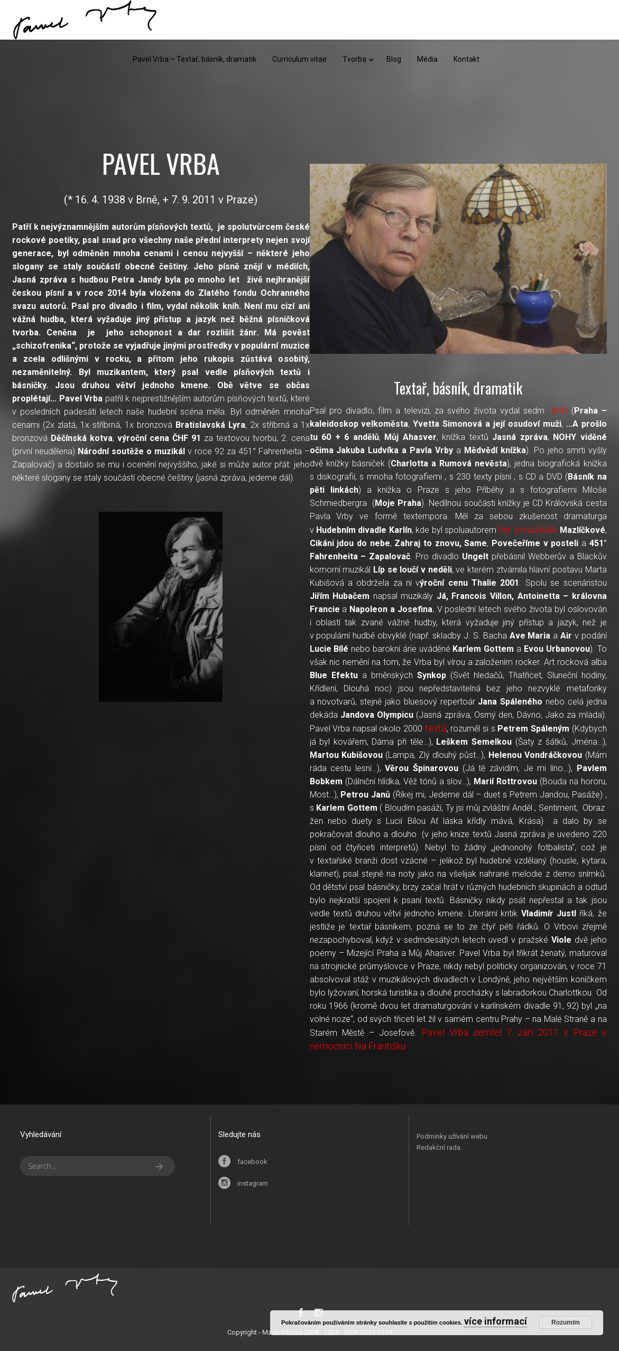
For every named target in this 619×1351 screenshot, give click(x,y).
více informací (495, 1321)
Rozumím (565, 1322)
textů (436, 728)
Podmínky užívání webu (452, 1136)
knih (560, 410)
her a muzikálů (527, 529)
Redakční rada (438, 1147)
